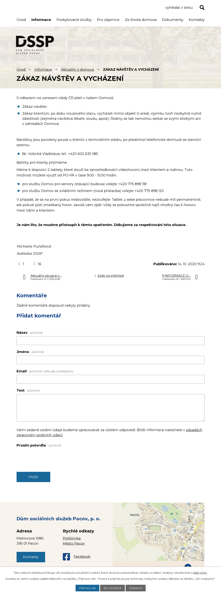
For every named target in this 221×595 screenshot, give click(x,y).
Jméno (30, 352)
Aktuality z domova (77, 69)
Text (28, 390)
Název (30, 333)
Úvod (21, 69)
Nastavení (136, 588)
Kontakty (197, 19)
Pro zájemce (108, 19)
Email (45, 371)
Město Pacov (74, 544)
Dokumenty (172, 19)
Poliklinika (72, 539)
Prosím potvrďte (39, 445)
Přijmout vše (87, 588)
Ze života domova (141, 19)
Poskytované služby (74, 19)
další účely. (200, 572)
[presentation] (45, 456)
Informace (43, 69)
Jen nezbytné (112, 588)
